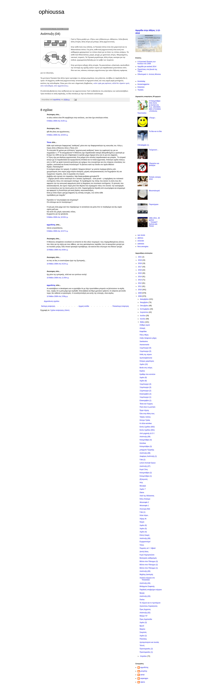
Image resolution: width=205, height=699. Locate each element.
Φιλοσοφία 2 (144, 502)
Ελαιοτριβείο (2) (145, 394)
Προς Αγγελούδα (146, 619)
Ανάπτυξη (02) (145, 613)
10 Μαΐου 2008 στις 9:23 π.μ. (57, 264)
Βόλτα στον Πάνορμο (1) (149, 568)
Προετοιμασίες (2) (146, 649)
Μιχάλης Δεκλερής (146, 574)
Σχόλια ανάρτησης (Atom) (59, 310)
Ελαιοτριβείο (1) (145, 401)
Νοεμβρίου (144, 302)
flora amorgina (143, 247)
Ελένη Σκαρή (144, 535)
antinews (141, 244)
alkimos (140, 238)
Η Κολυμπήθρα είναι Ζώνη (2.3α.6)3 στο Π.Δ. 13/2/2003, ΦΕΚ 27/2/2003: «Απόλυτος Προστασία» (149, 107)
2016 (140, 270)
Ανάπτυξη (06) (145, 538)
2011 (140, 286)
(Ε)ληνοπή (143, 479)
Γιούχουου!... (154, 150)
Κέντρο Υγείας (145, 420)
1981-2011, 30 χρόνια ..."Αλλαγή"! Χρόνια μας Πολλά (154, 222)
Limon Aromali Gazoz (148, 463)
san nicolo (141, 235)
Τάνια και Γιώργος (146, 404)
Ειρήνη (142, 371)
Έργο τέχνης (144, 410)
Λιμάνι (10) (144, 364)
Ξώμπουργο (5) (145, 351)
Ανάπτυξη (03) (145, 596)
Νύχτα (142, 522)
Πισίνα (142, 600)
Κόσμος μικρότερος (147, 361)
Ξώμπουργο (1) (145, 397)
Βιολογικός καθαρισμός (148, 558)
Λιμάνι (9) (143, 377)
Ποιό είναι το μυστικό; (148, 407)
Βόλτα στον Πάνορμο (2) (149, 565)
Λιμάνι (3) (143, 622)
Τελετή (142, 645)
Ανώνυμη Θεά (145, 509)
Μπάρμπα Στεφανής (147, 586)
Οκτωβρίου (144, 306)
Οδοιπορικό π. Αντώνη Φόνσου (149, 74)
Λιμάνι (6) (143, 525)
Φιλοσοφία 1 (144, 506)
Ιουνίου (143, 319)
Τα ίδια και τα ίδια (155, 131)
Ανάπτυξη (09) (145, 437)
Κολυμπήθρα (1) (146, 476)
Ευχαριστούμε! (145, 542)
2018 (140, 263)
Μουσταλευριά (154, 191)
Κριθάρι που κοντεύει (147, 374)
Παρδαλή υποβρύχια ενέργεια (151, 590)
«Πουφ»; (152, 118)
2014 (140, 277)
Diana (142, 492)
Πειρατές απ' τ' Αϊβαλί (147, 548)
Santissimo (144, 341)
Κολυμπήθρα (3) (146, 446)
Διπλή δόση (144, 552)
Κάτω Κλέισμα (145, 499)
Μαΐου (142, 322)
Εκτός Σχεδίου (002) (147, 427)
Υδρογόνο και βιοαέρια (154, 164)
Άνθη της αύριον (146, 354)
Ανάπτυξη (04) (145, 583)
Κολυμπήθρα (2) (146, 473)
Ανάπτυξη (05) (145, 571)
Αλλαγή (142, 328)
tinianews (141, 87)
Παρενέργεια (153, 204)
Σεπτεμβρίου (145, 309)
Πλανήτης (143, 639)
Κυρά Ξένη (144, 469)
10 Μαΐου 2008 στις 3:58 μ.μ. (57, 296)
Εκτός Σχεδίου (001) (147, 430)
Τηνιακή (140, 90)
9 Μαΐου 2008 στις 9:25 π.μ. (57, 121)
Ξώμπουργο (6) (145, 348)
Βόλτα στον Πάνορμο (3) (149, 561)
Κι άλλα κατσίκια (146, 423)
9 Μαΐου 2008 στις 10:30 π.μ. (57, 217)
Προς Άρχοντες (145, 609)
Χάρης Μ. (143, 519)
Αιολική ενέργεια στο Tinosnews (147, 579)
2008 (140, 296)
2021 (140, 257)
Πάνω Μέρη (144, 335)
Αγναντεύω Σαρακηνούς (149, 606)
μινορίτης (143, 671)
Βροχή (142, 593)
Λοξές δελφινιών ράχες (148, 338)
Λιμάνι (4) (143, 532)
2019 (140, 260)
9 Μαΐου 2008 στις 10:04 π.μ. (57, 135)
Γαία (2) (142, 460)
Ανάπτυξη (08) (145, 453)
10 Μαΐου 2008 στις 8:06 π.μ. (57, 250)
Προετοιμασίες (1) (146, 652)
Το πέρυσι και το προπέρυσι (150, 603)
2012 (140, 283)
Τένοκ (49, 142)
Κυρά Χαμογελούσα (147, 555)
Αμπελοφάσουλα (146, 358)
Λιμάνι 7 (143, 489)
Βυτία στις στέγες (146, 368)
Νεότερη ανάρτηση (48, 306)
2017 (140, 267)
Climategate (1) (143, 145)
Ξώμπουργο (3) (145, 387)
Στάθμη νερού (145, 325)
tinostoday (141, 81)
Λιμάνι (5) (143, 529)
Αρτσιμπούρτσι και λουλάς (149, 642)
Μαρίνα (142, 629)
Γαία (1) (142, 512)
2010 (140, 290)
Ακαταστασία (144, 345)
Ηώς (141, 483)
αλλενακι (141, 241)
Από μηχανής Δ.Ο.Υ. (147, 433)
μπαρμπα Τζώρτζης (147, 450)
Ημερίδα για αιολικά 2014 (147, 67)
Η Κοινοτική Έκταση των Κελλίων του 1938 (147, 63)
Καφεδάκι (143, 331)
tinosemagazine (143, 84)
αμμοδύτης (51, 225)
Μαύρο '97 (143, 616)
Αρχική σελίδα (84, 306)
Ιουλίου (143, 316)
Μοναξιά (143, 486)
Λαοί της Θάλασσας (147, 496)
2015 (140, 273)
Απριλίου (143, 656)
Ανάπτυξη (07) (145, 466)
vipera (142, 682)
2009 (140, 293)
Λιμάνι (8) (143, 381)
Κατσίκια (143, 443)
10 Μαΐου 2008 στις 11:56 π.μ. (58, 278)
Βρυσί (142, 626)
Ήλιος (142, 545)
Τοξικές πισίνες (145, 417)
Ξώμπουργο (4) (145, 384)
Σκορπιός (143, 632)
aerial (142, 675)
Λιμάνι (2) (143, 636)
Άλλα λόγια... (144, 515)
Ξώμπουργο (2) (145, 391)
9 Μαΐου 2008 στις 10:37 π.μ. (57, 231)
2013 (140, 280)
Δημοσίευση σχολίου (51, 301)
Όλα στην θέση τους (147, 414)
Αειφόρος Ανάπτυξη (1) (148, 456)
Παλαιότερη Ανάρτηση (120, 306)
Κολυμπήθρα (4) (146, 440)
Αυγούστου (144, 312)
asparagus (144, 678)
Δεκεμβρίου (144, 299)
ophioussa (51, 12)
